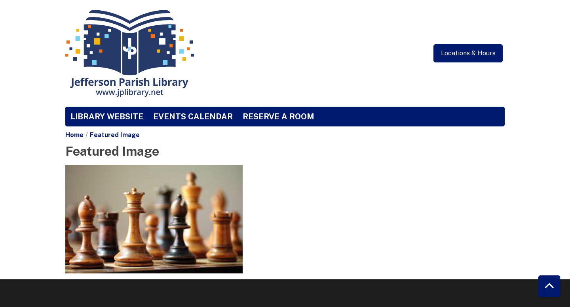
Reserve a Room (278, 116)
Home (74, 135)
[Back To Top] (549, 286)
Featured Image (115, 135)
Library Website (106, 116)
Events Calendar (193, 116)
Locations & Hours (468, 53)
